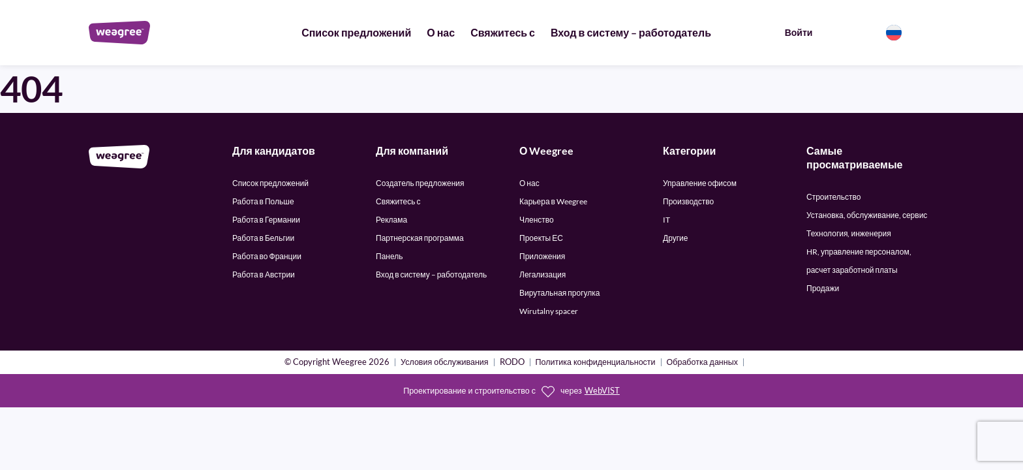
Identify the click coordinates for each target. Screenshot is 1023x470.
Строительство (833, 197)
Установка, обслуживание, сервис (866, 215)
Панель (389, 256)
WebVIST (602, 391)
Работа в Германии (266, 220)
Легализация (542, 274)
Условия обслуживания (445, 362)
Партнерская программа (420, 238)
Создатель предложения (420, 183)
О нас (441, 32)
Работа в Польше (263, 201)
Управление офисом (700, 183)
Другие (675, 238)
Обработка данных (702, 362)
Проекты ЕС (541, 238)
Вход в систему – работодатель (631, 32)
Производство (688, 201)
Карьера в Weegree (553, 201)
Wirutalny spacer (548, 311)
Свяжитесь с (502, 32)
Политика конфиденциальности (596, 362)
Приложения (542, 256)
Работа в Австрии (263, 274)
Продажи (822, 288)
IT (666, 220)
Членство (536, 220)
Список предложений (356, 32)
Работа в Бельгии (263, 238)
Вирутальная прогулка (559, 293)
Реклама (391, 220)
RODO (512, 362)
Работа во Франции (266, 256)
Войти (799, 32)
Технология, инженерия (848, 233)
